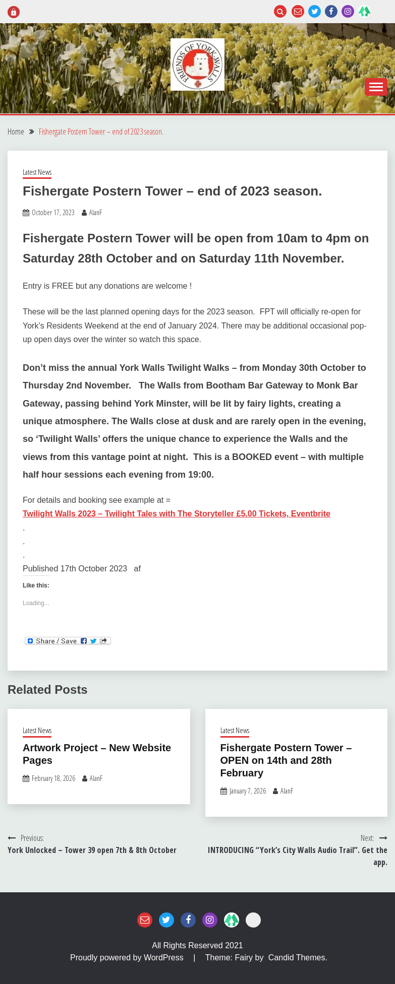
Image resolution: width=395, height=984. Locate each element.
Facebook (331, 11)
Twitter (314, 11)
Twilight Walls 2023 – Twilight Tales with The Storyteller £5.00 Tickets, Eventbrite (176, 513)
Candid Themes (296, 957)
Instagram (348, 11)
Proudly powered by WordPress (128, 957)
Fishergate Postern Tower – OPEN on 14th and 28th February (286, 760)
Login (381, 11)
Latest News (37, 172)
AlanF (95, 212)
